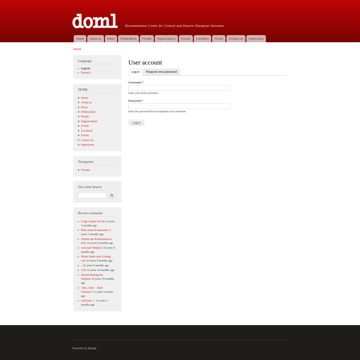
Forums (85, 170)
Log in (137, 71)
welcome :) (88, 300)
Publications (128, 38)
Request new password (161, 71)
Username (135, 82)
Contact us (236, 38)
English (85, 68)
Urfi (83, 270)
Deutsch (86, 72)
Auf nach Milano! (91, 247)
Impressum (256, 38)
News (111, 38)
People (146, 38)
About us (95, 38)
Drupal (92, 348)
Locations (202, 38)
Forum (218, 38)
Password (135, 100)
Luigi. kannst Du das (93, 221)
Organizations (166, 38)
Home (80, 38)
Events (185, 38)
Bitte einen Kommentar (95, 230)
